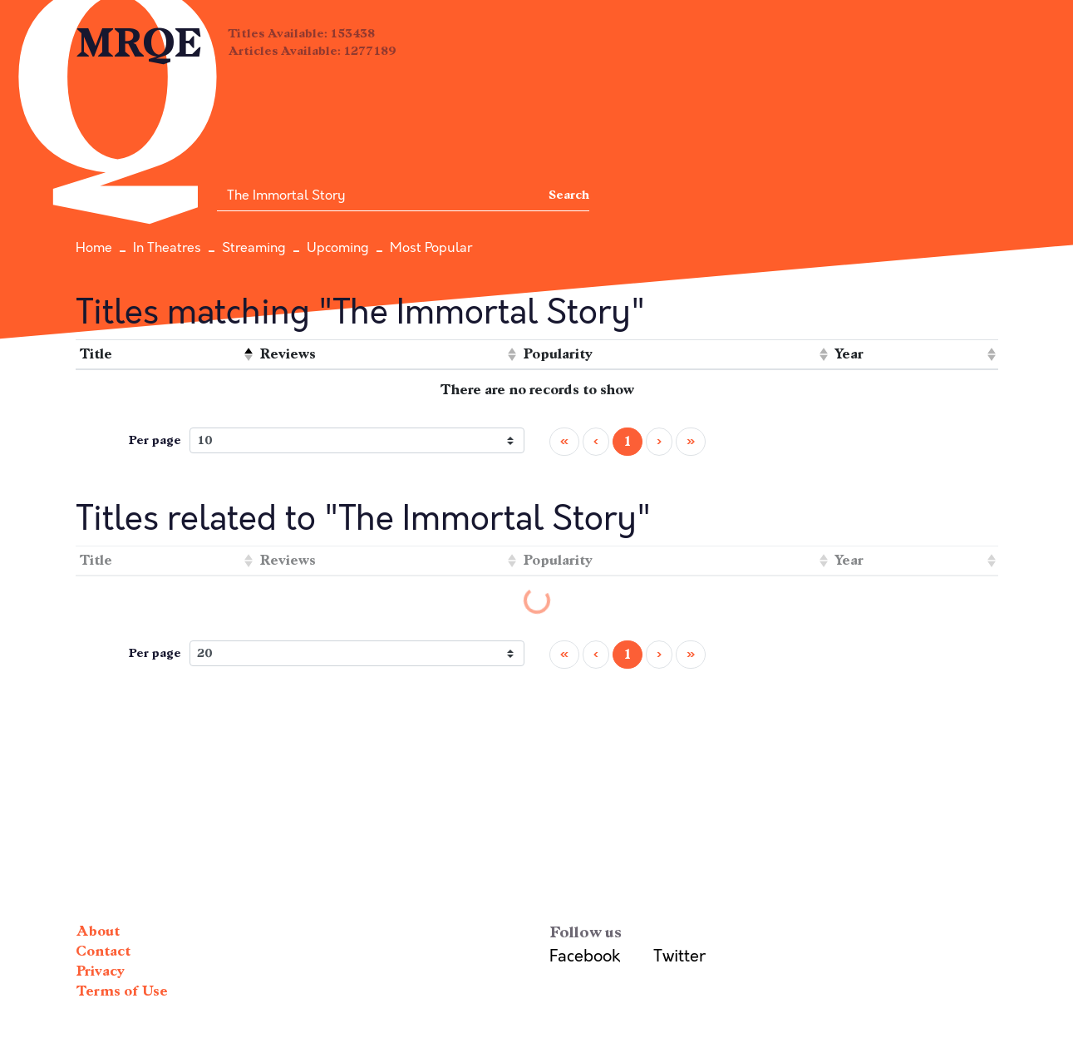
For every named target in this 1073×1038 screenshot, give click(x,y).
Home (94, 248)
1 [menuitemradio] (627, 441)
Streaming (254, 248)
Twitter (679, 956)
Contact (103, 951)
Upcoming (338, 248)
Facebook (584, 956)
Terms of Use (122, 991)
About (98, 931)
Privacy (100, 971)
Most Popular (431, 248)
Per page (154, 440)
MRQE (139, 43)
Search (569, 195)
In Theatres (167, 248)
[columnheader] (165, 354)
